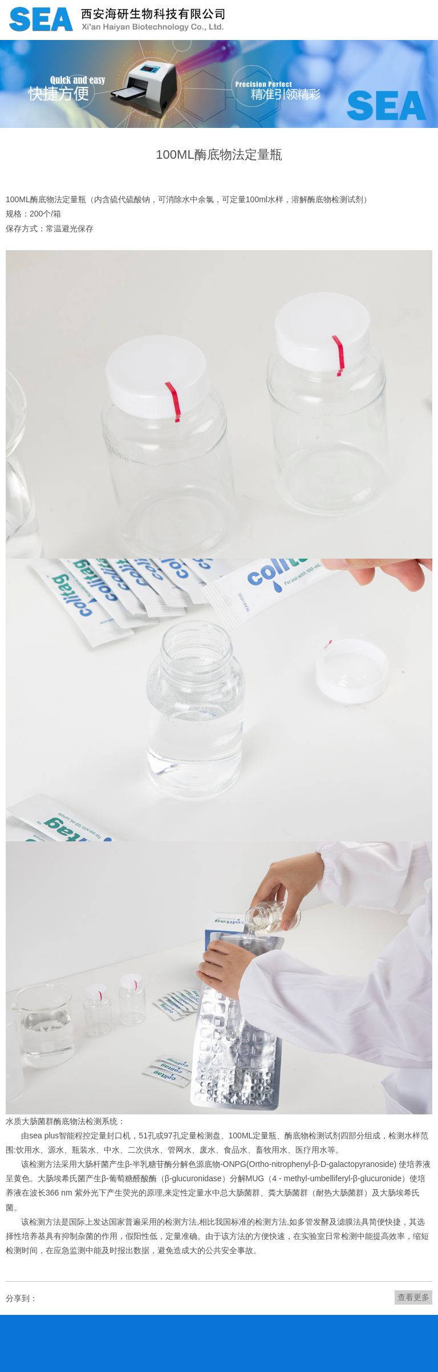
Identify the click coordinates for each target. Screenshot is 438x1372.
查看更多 (413, 1297)
